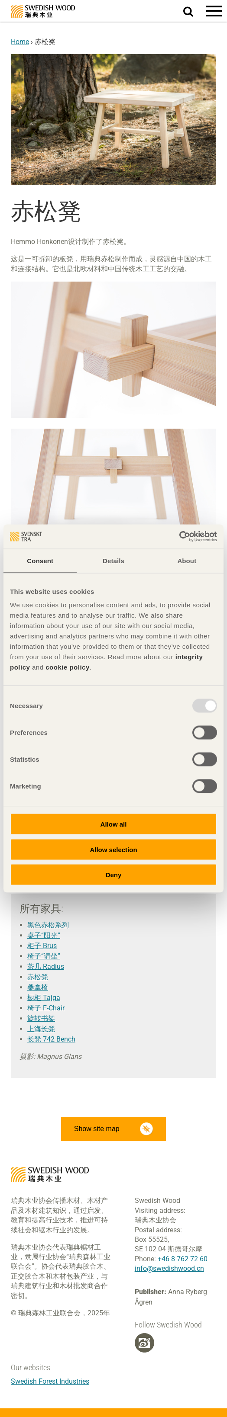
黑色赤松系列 (48, 925)
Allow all (114, 824)
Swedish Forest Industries (50, 1381)
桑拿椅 (37, 987)
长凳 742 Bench (51, 1039)
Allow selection (113, 849)
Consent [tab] (40, 560)
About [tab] (186, 560)
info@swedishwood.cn (169, 1268)
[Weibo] (144, 1343)
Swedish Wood (43, 11)
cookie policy (67, 667)
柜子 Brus (42, 946)
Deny (114, 874)
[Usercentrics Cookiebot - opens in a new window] (179, 536)
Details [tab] (113, 560)
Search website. (193, 10)
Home (20, 42)
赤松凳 (37, 977)
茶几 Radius (45, 966)
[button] (214, 11)
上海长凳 (41, 1029)
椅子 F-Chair (46, 1008)
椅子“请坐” (43, 956)
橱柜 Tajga (43, 998)
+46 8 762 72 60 (183, 1259)
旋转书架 (41, 1018)
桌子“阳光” (43, 935)
